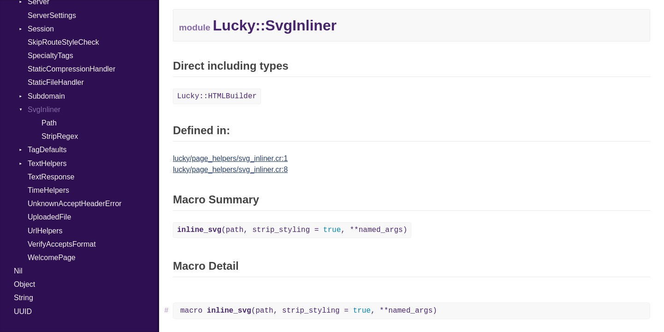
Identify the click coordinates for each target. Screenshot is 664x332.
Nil (18, 271)
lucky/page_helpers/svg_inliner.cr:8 (230, 169)
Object (24, 284)
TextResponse (51, 177)
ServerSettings (52, 15)
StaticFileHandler (56, 82)
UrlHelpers (45, 231)
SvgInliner (44, 109)
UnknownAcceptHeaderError (75, 204)
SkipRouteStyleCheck (63, 42)
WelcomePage (52, 257)
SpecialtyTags (50, 55)
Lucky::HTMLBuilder (217, 96)
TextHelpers (47, 163)
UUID (23, 311)
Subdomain (46, 96)
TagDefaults (47, 150)
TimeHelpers (48, 190)
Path (49, 123)
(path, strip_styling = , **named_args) (292, 230)
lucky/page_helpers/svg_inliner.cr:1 (230, 158)
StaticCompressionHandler (71, 69)
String (23, 298)
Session (41, 29)
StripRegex (60, 136)
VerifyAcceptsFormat (62, 244)
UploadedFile (49, 217)
